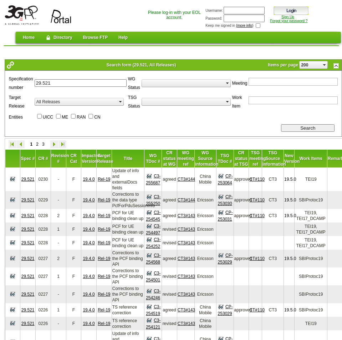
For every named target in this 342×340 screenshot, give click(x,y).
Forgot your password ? (288, 21)
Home (29, 37)
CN (97, 117)
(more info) (244, 26)
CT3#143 (186, 215)
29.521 (28, 179)
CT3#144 (186, 179)
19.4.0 (89, 179)
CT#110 (257, 179)
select (324, 65)
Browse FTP (95, 37)
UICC (48, 117)
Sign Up (287, 17)
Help (123, 37)
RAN (81, 117)
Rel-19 (104, 179)
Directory (58, 37)
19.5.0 (290, 179)
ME (65, 117)
